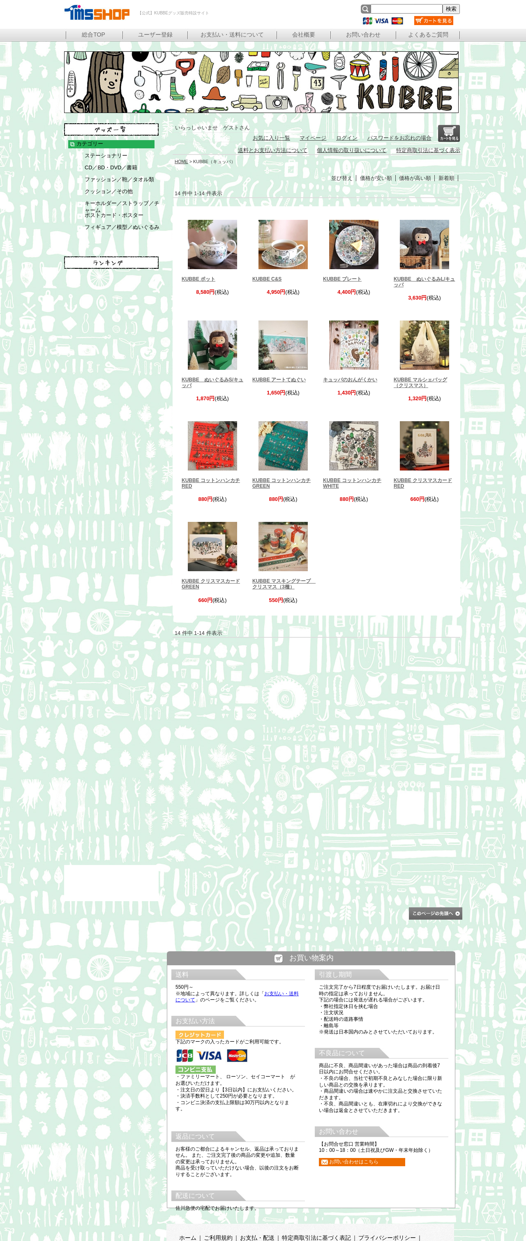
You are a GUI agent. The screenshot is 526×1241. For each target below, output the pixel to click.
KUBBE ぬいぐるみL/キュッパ (424, 282)
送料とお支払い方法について (272, 150)
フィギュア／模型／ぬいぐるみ (122, 227)
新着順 (446, 178)
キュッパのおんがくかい (350, 380)
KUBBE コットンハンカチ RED (211, 483)
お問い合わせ (363, 34)
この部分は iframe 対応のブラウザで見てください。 (311, 1091)
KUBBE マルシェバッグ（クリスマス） (420, 382)
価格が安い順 (376, 178)
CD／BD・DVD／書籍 (111, 167)
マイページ (313, 138)
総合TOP (93, 34)
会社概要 (303, 34)
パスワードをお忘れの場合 (399, 138)
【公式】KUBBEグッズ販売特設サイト (96, 12)
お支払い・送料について (232, 34)
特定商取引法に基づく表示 (428, 150)
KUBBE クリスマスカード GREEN (211, 584)
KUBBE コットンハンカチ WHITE (352, 483)
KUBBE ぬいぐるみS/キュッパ (212, 382)
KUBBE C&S (266, 279)
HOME (181, 161)
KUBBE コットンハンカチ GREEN (281, 483)
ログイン (347, 138)
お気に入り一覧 (271, 138)
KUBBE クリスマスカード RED (423, 483)
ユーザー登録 (155, 34)
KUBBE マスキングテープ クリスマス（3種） (283, 584)
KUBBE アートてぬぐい (279, 380)
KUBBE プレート (342, 279)
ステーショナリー (106, 155)
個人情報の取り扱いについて (351, 150)
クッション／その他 (109, 191)
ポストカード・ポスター (114, 215)
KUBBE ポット (198, 279)
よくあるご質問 (428, 34)
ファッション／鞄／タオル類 (119, 179)
